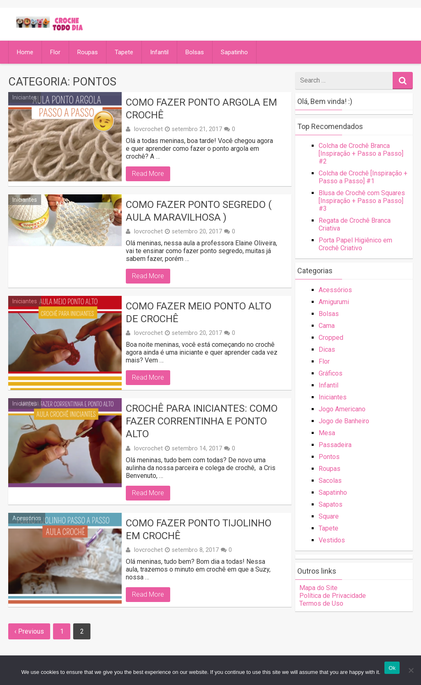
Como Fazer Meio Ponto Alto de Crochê (198, 312)
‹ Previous (29, 631)
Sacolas (330, 480)
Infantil (159, 52)
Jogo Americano (342, 409)
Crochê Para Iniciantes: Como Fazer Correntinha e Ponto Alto (202, 421)
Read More (148, 174)
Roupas (87, 52)
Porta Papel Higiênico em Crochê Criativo (355, 244)
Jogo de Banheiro (344, 421)
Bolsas (194, 52)
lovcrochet (148, 129)
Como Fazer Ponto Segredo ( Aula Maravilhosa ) (199, 211)
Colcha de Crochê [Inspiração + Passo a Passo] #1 (363, 177)
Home (25, 52)
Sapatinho (234, 52)
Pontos (329, 457)
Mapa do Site (318, 588)
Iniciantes (24, 97)
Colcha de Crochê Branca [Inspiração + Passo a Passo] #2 (361, 153)
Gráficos (330, 373)
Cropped (331, 337)
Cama (327, 326)
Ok (392, 668)
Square (329, 516)
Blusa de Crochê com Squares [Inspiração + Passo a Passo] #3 (362, 200)
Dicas (327, 349)
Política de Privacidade (332, 596)
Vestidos (332, 540)
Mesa (327, 433)
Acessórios (26, 518)
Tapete (124, 52)
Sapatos (330, 504)
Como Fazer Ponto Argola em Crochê (201, 109)
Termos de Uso (321, 603)
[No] (411, 670)
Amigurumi (334, 302)
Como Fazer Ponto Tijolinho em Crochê (198, 529)
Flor (55, 52)
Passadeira (335, 445)
